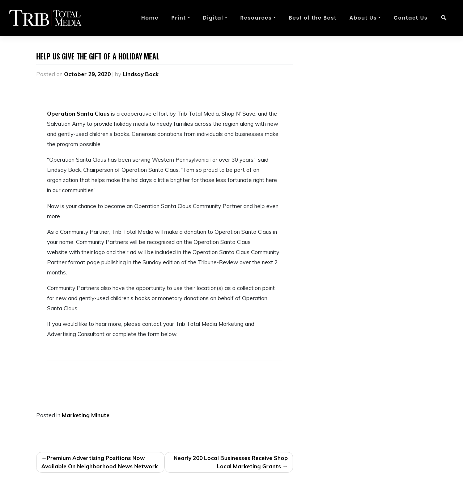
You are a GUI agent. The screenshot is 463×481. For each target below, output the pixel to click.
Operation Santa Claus (78, 113)
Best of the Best (313, 17)
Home (149, 17)
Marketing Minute (86, 415)
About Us (363, 17)
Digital (213, 17)
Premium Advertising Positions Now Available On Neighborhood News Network (99, 462)
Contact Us (411, 17)
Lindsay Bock (140, 74)
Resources (256, 17)
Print (178, 17)
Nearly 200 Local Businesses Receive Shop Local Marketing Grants (231, 462)
